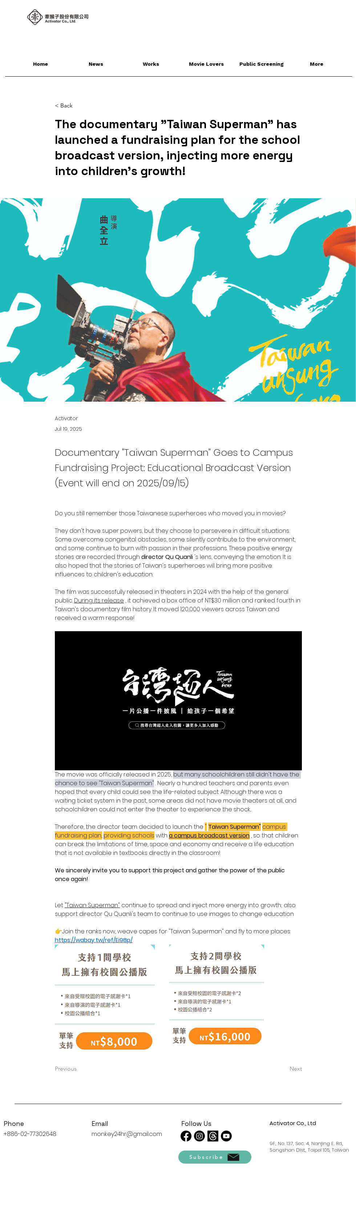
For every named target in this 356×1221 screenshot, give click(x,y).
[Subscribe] (214, 1157)
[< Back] (79, 106)
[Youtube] (226, 1136)
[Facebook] (186, 1136)
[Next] (284, 1069)
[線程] (212, 1136)
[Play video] (178, 700)
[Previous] (79, 1069)
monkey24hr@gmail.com (127, 1134)
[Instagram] (199, 1136)
